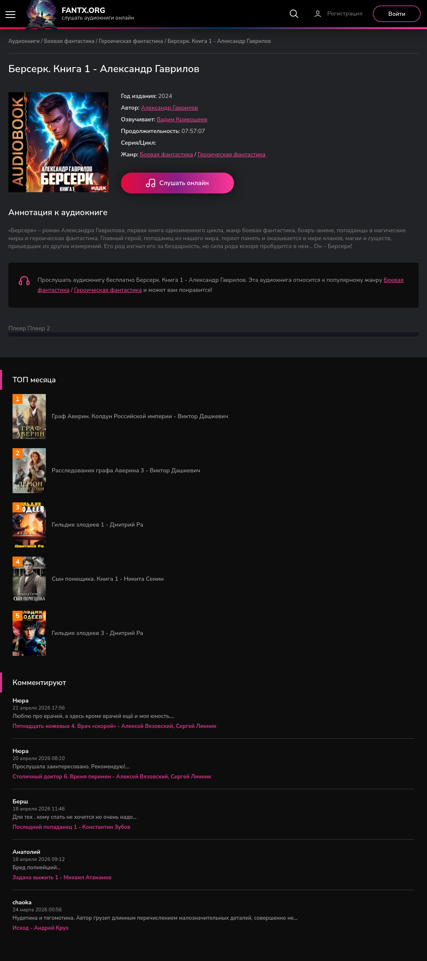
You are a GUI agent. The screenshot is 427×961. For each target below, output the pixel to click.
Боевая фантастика (69, 41)
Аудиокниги (24, 41)
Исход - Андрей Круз (40, 928)
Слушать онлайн (177, 183)
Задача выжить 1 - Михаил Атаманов (62, 877)
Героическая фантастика (131, 41)
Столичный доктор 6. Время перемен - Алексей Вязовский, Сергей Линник (112, 776)
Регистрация (345, 14)
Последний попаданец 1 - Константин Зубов (72, 827)
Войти (396, 14)
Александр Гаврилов (169, 108)
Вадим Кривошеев (182, 119)
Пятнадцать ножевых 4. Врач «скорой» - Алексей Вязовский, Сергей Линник (114, 726)
